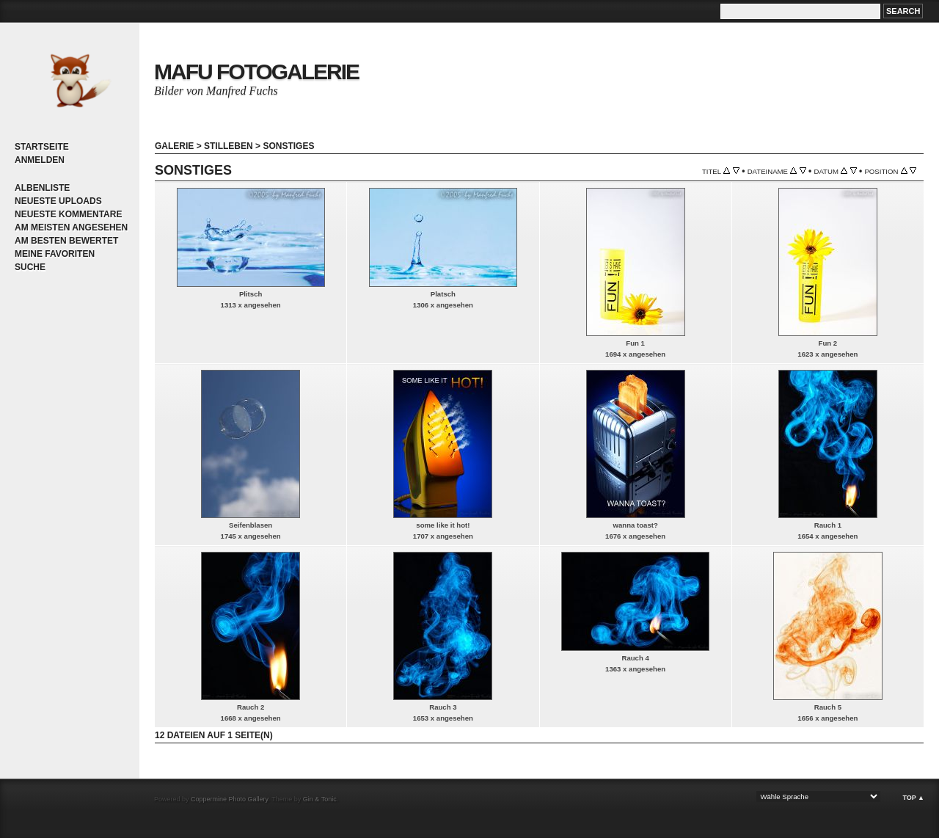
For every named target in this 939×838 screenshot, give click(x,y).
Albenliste (42, 188)
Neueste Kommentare (68, 214)
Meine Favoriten (55, 254)
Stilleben (228, 146)
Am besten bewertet (66, 241)
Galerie (174, 146)
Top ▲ (913, 797)
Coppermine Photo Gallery (229, 799)
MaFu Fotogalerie (256, 71)
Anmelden (40, 160)
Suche (30, 267)
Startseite (42, 147)
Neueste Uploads (58, 201)
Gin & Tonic (320, 799)
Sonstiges (288, 146)
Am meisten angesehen (71, 227)
